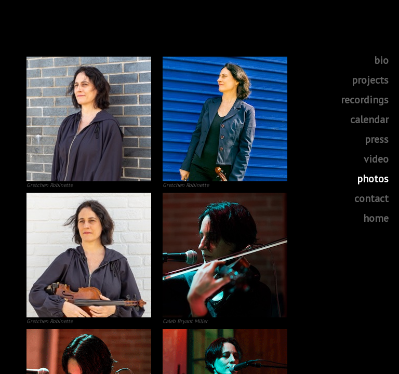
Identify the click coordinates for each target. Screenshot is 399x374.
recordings (365, 99)
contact (371, 198)
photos (373, 178)
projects (370, 80)
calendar (369, 119)
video (376, 159)
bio (381, 60)
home (376, 218)
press (377, 139)
